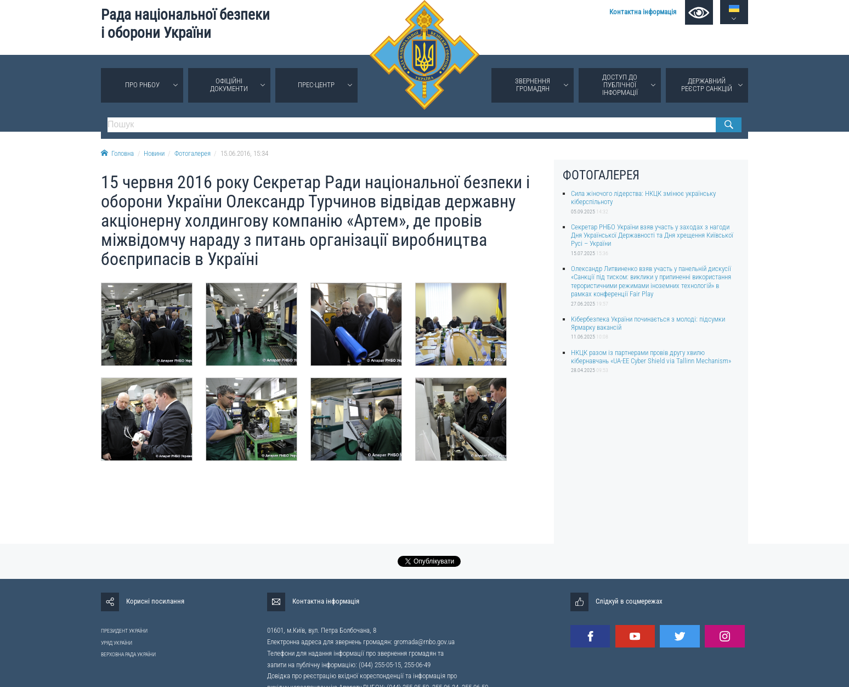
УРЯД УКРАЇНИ (116, 642)
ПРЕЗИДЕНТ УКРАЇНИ (124, 630)
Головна (117, 153)
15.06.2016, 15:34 (244, 153)
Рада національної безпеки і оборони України (185, 24)
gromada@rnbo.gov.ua (424, 642)
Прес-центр (316, 85)
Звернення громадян (532, 85)
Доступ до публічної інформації (620, 85)
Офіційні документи (229, 85)
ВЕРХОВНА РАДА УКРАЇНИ (128, 654)
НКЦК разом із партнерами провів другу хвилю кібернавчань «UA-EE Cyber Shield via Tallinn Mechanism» (651, 356)
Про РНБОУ (142, 85)
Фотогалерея (192, 153)
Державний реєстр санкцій (706, 85)
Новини (154, 153)
